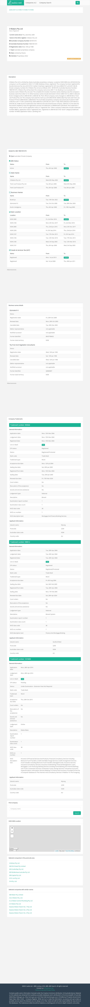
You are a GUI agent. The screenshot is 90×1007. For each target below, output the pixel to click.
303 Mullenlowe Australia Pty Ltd (19, 872)
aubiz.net (12, 10)
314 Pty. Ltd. (13, 881)
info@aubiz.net (48, 988)
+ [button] (12, 828)
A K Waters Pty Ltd (15, 904)
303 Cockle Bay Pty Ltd (16, 869)
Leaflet (56, 851)
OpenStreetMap (70, 851)
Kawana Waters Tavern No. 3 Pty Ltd (20, 913)
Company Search (45, 3)
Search (77, 813)
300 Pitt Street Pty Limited (17, 866)
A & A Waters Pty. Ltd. (16, 898)
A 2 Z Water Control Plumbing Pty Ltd (20, 901)
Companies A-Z (31, 3)
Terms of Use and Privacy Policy (45, 990)
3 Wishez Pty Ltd (14, 863)
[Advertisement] (45, 19)
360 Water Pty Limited (16, 895)
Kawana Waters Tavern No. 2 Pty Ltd (20, 910)
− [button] (12, 831)
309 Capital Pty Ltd (15, 875)
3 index (25, 10)
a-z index (19, 10)
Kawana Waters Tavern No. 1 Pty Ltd (20, 907)
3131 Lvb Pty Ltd (14, 878)
